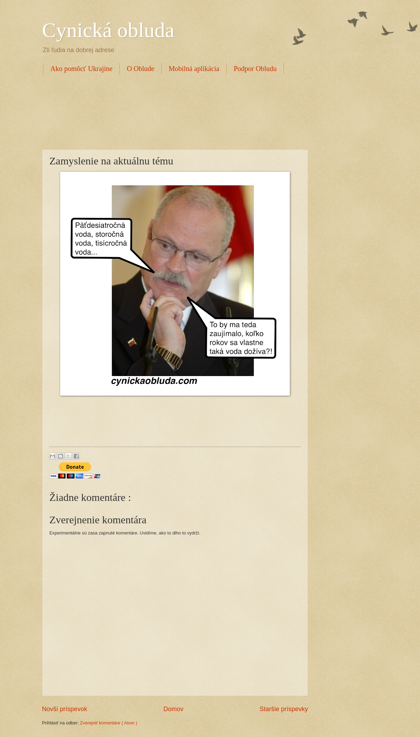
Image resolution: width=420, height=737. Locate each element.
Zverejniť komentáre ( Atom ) (109, 722)
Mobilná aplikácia (194, 68)
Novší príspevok (64, 709)
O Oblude (140, 68)
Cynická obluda (108, 30)
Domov (173, 709)
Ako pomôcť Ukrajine (81, 68)
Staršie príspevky (284, 709)
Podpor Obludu (255, 68)
